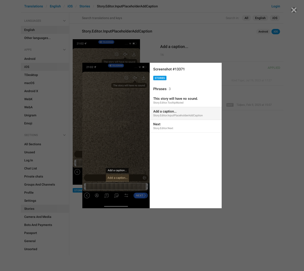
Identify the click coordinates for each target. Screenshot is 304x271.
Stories (160, 78)
